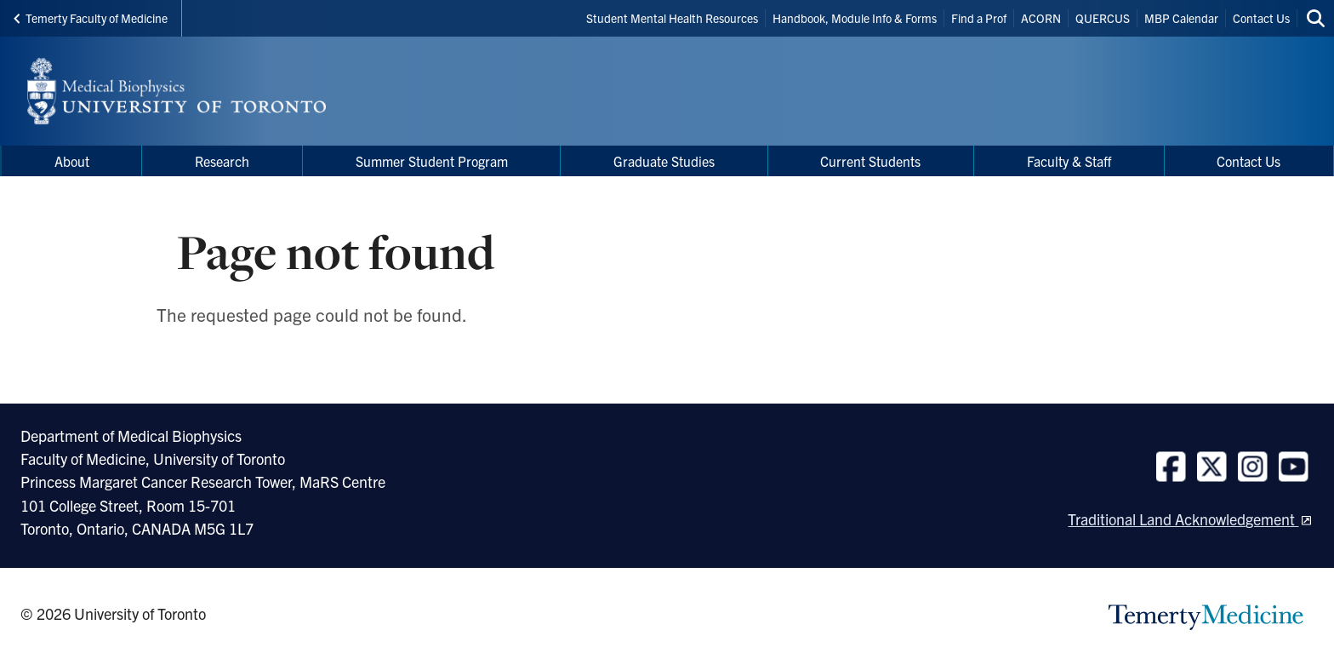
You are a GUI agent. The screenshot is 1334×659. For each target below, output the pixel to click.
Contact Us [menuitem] (1248, 160)
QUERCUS (1102, 18)
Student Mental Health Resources (672, 18)
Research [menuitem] (222, 160)
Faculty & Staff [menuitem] (1069, 160)
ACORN (1041, 18)
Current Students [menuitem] (870, 160)
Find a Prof (978, 18)
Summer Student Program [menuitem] (432, 160)
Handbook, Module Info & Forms (854, 18)
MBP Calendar (1181, 18)
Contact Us (1261, 18)
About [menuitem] (71, 160)
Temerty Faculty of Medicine (91, 18)
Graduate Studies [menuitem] (664, 160)
